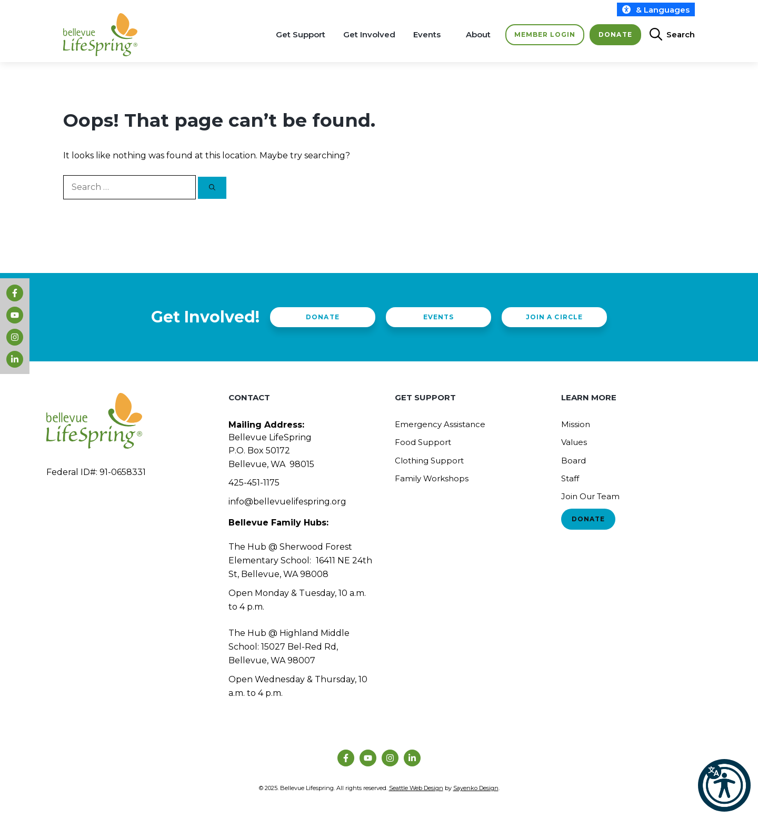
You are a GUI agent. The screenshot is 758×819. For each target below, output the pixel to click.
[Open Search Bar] (668, 34)
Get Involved (369, 34)
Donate (615, 34)
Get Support (300, 34)
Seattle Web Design (416, 788)
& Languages (656, 10)
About (478, 34)
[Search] (212, 188)
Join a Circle (554, 317)
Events (427, 34)
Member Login (544, 34)
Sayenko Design (475, 788)
